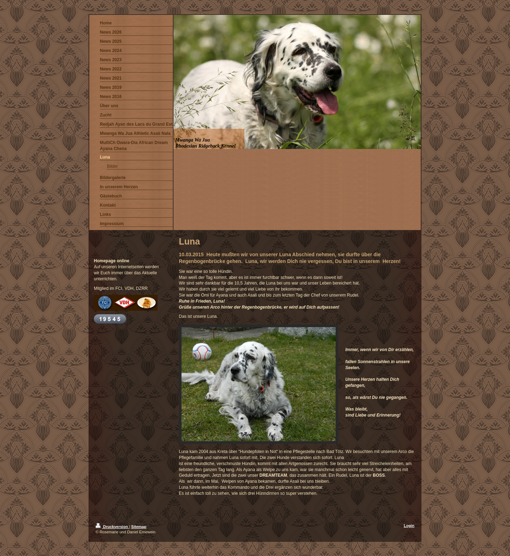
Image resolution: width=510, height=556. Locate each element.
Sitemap (138, 527)
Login (409, 525)
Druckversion (112, 527)
